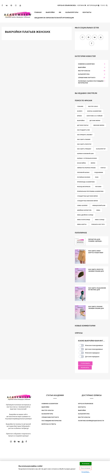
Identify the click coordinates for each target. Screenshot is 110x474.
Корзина (82, 5)
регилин (98, 186)
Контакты (87, 12)
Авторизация (93, 5)
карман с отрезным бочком (87, 158)
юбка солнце (99, 219)
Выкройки (50, 12)
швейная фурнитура (84, 210)
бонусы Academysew (94, 111)
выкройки (81, 120)
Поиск (104, 5)
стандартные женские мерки (87, 200)
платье (103, 167)
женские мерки (98, 125)
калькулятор (100, 148)
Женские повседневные (94, 345)
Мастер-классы (84, 71)
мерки (93, 163)
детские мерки (94, 120)
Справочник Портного (86, 77)
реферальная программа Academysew (90, 191)
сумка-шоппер (82, 205)
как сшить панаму (83, 139)
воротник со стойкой (94, 115)
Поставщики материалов (51, 420)
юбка (98, 210)
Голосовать (85, 363)
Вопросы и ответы (49, 424)
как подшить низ (83, 130)
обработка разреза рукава (86, 167)
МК (60, 12)
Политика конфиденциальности (91, 420)
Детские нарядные (92, 356)
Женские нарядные (92, 353)
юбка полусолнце (83, 219)
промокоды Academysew (86, 182)
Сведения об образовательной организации (54, 18)
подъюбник (98, 172)
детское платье (82, 125)
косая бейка (81, 163)
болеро (79, 111)
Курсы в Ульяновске (67, 5)
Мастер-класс (93, 106)
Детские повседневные (94, 349)
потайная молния (83, 177)
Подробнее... (86, 472)
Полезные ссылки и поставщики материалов (90, 82)
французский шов (98, 205)
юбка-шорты (81, 224)
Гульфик (80, 106)
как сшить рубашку (84, 148)
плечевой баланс (83, 172)
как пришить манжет (84, 134)
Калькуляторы (71, 12)
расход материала (83, 186)
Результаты (85, 367)
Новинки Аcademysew (50, 403)
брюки (79, 115)
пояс (97, 177)
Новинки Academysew (86, 64)
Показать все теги (98, 224)
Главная (37, 12)
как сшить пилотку (84, 144)
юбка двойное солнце (85, 215)
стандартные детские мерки (87, 196)
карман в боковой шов (85, 153)
